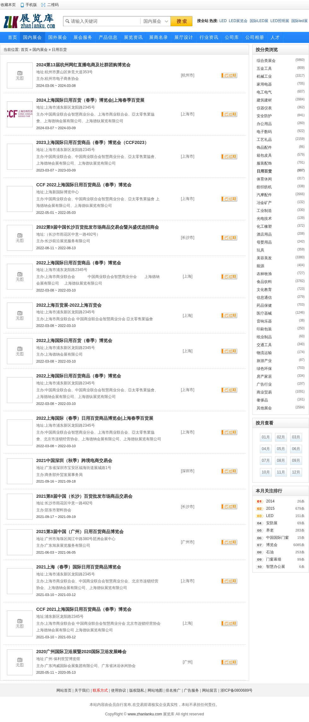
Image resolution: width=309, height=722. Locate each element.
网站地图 (155, 690)
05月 (281, 449)
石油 (270, 552)
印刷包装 (264, 329)
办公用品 (264, 124)
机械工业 (264, 76)
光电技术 (264, 218)
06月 (296, 449)
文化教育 (264, 289)
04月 (266, 449)
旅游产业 (264, 360)
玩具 (260, 250)
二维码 (53, 5)
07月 (266, 460)
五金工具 (264, 68)
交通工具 (264, 345)
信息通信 (264, 297)
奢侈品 (262, 400)
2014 (270, 501)
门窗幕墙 (273, 559)
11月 (281, 472)
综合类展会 (266, 60)
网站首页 (64, 690)
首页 (24, 49)
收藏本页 (8, 5)
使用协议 (118, 690)
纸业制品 (264, 337)
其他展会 (264, 408)
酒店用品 (264, 234)
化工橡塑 (264, 226)
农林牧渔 (264, 274)
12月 (296, 472)
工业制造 (264, 210)
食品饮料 (264, 282)
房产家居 (264, 376)
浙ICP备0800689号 (236, 690)
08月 (281, 460)
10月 (266, 472)
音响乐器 (264, 321)
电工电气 (264, 92)
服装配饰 (264, 163)
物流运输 (264, 353)
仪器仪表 (264, 108)
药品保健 (264, 305)
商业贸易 (264, 392)
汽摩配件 (264, 195)
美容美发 (264, 258)
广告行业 (264, 384)
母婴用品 (264, 242)
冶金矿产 (264, 203)
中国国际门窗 (277, 537)
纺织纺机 (264, 187)
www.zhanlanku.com (145, 714)
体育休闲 (264, 179)
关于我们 (82, 690)
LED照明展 (280, 21)
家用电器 (264, 84)
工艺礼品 (264, 139)
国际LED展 (259, 21)
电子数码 (264, 131)
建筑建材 (264, 100)
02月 (281, 437)
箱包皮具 (264, 155)
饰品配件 (264, 147)
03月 (296, 437)
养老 (270, 530)
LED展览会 (238, 21)
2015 (270, 508)
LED (223, 21)
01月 (266, 437)
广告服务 (191, 690)
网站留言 (209, 690)
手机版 (31, 5)
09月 (296, 460)
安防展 (271, 523)
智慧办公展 (275, 566)
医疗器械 (264, 313)
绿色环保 (264, 368)
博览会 (271, 545)
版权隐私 (136, 690)
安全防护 (264, 116)
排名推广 (173, 690)
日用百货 (59, 49)
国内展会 (40, 49)
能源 (260, 266)
